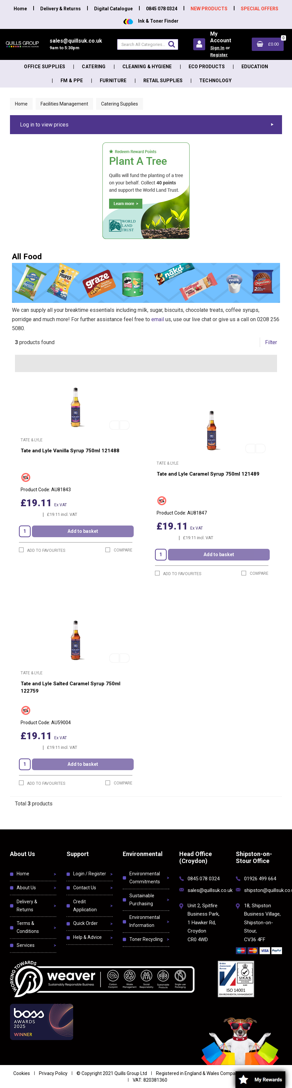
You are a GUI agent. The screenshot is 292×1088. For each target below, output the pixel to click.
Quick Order (85, 923)
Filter (271, 342)
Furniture (113, 80)
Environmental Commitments (144, 877)
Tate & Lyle (32, 440)
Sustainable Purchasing (141, 899)
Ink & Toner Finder (151, 21)
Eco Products (207, 66)
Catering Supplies (119, 104)
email (157, 319)
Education (254, 66)
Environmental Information (144, 921)
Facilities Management (64, 104)
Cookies (21, 1073)
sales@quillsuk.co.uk (210, 890)
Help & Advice (87, 937)
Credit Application (85, 905)
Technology (215, 80)
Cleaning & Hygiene (147, 66)
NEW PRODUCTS (209, 8)
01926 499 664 (260, 879)
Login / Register (89, 873)
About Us (26, 887)
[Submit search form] (171, 44)
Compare (118, 550)
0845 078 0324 (161, 8)
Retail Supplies (163, 80)
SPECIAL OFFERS (259, 8)
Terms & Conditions (28, 927)
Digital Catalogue (113, 8)
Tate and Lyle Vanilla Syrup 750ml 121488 (70, 451)
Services (26, 945)
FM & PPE (72, 80)
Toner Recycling (146, 939)
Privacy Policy (53, 1073)
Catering (94, 66)
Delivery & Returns (60, 8)
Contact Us (84, 887)
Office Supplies (44, 66)
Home (20, 8)
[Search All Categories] (147, 44)
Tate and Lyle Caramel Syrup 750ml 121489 (208, 474)
